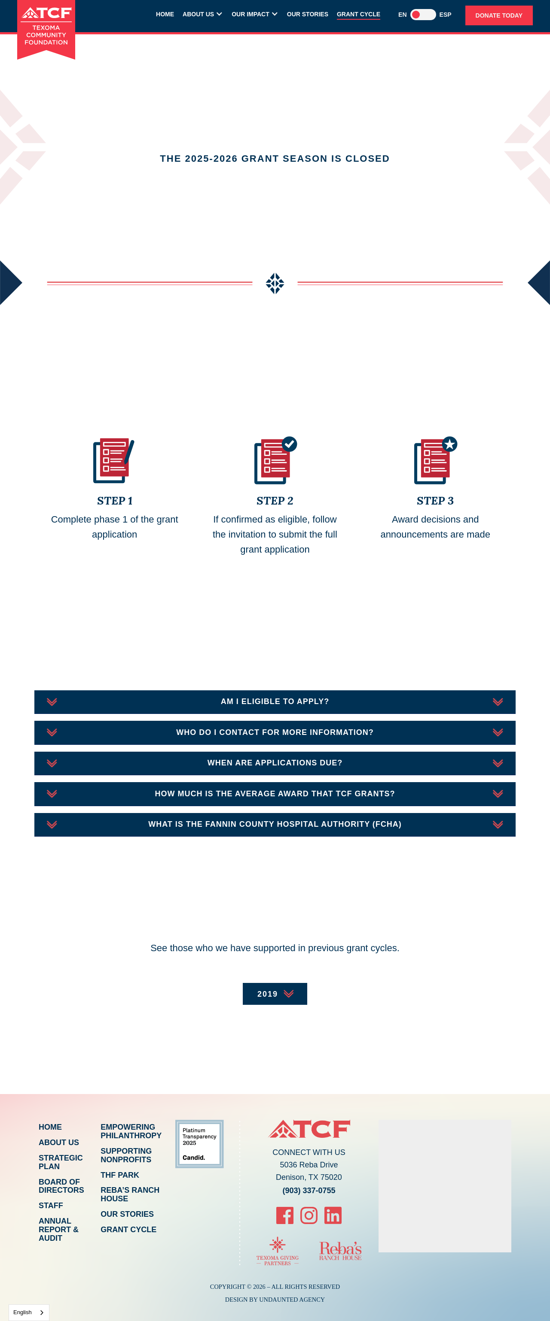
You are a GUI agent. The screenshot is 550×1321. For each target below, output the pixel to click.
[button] (202, 15)
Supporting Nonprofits (126, 1155)
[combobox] (29, 1312)
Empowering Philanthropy (131, 1131)
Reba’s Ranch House (130, 1194)
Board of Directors (61, 1186)
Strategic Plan (61, 1162)
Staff (51, 1205)
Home (165, 14)
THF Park (120, 1175)
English (22, 1312)
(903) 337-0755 (308, 1190)
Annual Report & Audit (59, 1229)
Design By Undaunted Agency (275, 1299)
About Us (59, 1142)
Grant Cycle (358, 14)
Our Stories (307, 14)
